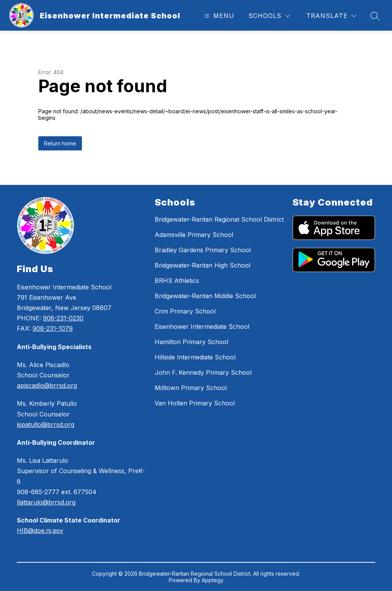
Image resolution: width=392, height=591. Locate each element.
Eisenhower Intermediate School (202, 326)
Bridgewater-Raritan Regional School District (219, 219)
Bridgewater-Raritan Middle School (205, 296)
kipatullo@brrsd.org (45, 424)
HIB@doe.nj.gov (40, 530)
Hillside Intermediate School (195, 357)
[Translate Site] (331, 16)
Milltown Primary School (191, 388)
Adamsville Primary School (194, 234)
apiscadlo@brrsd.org (47, 385)
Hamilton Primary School (191, 342)
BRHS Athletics (177, 280)
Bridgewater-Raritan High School (202, 265)
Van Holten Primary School (195, 403)
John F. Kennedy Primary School (203, 372)
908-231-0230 (63, 318)
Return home (60, 143)
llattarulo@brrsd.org (46, 502)
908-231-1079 (53, 328)
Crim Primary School (185, 311)
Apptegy (213, 580)
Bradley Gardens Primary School (203, 250)
